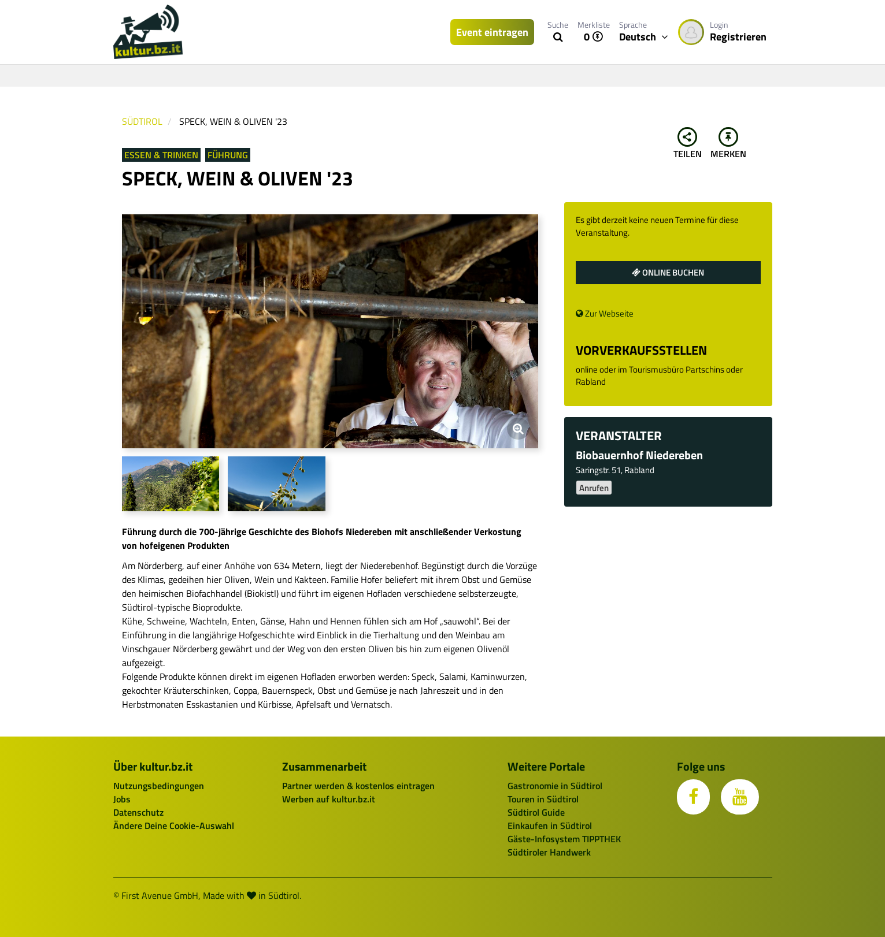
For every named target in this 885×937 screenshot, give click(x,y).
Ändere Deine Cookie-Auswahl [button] (173, 825)
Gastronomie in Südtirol (555, 786)
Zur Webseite (605, 313)
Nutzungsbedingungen (158, 786)
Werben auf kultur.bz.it (328, 799)
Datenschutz (138, 812)
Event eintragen (492, 32)
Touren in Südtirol (543, 799)
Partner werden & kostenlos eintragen (358, 786)
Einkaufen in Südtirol (550, 825)
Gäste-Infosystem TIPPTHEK (564, 839)
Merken (728, 144)
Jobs (122, 799)
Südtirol (142, 121)
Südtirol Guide (536, 812)
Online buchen (668, 272)
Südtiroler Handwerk (549, 852)
